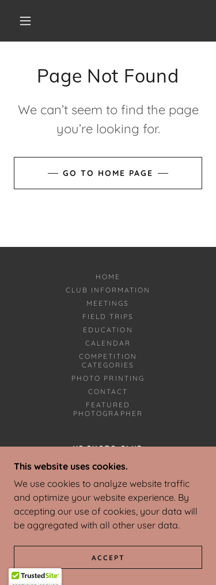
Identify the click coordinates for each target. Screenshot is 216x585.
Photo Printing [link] (107, 378)
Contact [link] (108, 391)
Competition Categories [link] (108, 360)
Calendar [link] (108, 343)
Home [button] (108, 276)
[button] (25, 20)
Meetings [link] (107, 303)
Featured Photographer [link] (107, 409)
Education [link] (107, 329)
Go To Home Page (108, 173)
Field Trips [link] (108, 316)
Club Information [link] (108, 290)
